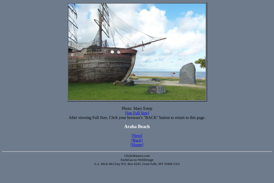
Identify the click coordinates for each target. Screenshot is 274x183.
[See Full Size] (137, 113)
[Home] (137, 145)
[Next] (137, 135)
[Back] (137, 140)
